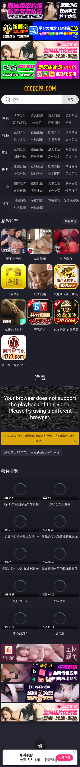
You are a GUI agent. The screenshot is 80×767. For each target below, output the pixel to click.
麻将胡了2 (20, 122)
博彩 (5, 118)
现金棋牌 (54, 122)
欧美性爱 (71, 149)
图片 (5, 169)
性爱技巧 (71, 191)
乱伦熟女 (54, 157)
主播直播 (54, 139)
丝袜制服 (37, 139)
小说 (5, 186)
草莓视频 (54, 200)
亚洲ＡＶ (20, 132)
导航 (5, 203)
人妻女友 (54, 183)
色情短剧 (37, 208)
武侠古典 (71, 183)
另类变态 (71, 157)
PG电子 (20, 115)
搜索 (70, 99)
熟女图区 (54, 174)
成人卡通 (54, 149)
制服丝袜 (20, 157)
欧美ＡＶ (54, 132)
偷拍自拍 (37, 149)
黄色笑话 (54, 191)
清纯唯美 (37, 174)
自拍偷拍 (37, 132)
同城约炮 (20, 200)
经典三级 (37, 157)
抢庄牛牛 (71, 122)
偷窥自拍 (20, 166)
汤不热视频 (71, 200)
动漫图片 (71, 166)
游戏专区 (71, 115)
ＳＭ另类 (71, 139)
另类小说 (37, 191)
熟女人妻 (20, 139)
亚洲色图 (37, 166)
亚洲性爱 (20, 149)
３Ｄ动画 (71, 132)
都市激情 (20, 183)
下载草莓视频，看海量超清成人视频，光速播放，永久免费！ (40, 439)
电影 (5, 152)
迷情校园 (20, 191)
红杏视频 (20, 208)
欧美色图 (54, 166)
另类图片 (71, 174)
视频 (5, 135)
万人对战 (54, 115)
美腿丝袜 (20, 174)
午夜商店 (37, 200)
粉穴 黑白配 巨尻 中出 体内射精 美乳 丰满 (32, 453)
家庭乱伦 (37, 183)
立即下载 (65, 758)
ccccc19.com (40, 88)
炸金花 (36, 122)
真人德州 (37, 115)
